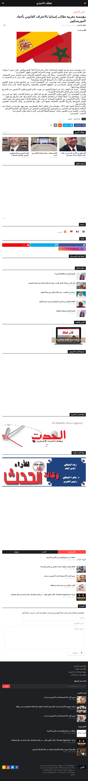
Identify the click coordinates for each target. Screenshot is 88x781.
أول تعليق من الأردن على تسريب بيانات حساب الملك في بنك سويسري (73, 154)
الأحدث (44, 552)
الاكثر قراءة (71, 552)
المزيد (59, 232)
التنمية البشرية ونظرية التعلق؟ (65, 311)
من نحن (23, 778)
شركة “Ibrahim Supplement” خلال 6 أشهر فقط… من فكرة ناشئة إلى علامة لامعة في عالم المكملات (43, 594)
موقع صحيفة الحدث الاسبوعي (77, 667)
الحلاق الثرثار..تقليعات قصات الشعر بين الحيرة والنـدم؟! (57, 567)
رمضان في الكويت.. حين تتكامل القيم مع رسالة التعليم (58, 292)
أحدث (83, 218)
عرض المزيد (6, 132)
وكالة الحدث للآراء (80, 664)
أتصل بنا (4, 778)
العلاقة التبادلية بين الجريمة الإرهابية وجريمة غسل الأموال (57, 301)
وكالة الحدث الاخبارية (80, 661)
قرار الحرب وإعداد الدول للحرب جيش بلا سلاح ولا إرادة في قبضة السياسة (51, 283)
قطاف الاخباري (44, 3)
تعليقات (16, 552)
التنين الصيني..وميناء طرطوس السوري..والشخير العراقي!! (19, 154)
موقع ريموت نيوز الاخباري (78, 669)
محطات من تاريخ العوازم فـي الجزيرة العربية (61, 557)
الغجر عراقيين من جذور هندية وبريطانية (62, 585)
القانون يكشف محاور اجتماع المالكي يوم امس (44, 154)
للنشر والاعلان (14, 778)
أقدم (4, 218)
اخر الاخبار (78, 11)
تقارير (70, 119)
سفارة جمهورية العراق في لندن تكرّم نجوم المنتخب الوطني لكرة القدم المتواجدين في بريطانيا (45, 701)
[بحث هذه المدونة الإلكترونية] (48, 681)
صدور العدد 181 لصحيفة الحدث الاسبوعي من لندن (59, 711)
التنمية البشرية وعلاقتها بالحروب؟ (64, 274)
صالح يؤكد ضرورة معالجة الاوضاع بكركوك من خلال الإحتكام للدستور (53, 744)
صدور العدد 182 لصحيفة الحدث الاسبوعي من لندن (59, 576)
